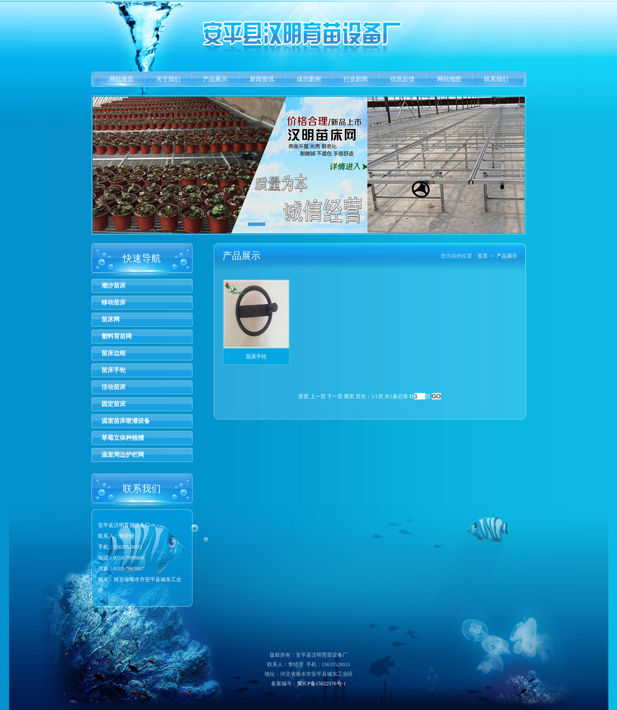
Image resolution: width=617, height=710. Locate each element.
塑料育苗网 (116, 336)
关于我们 (168, 79)
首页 (482, 256)
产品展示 (215, 79)
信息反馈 (402, 79)
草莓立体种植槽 (122, 438)
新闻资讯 (262, 79)
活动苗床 (113, 387)
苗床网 (110, 319)
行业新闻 (355, 79)
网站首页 (121, 79)
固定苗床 (113, 404)
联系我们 (496, 79)
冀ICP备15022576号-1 (321, 684)
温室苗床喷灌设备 (125, 421)
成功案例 (309, 79)
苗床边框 (113, 353)
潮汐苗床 (113, 285)
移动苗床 (113, 302)
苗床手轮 (113, 370)
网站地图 (449, 79)
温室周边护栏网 (122, 455)
